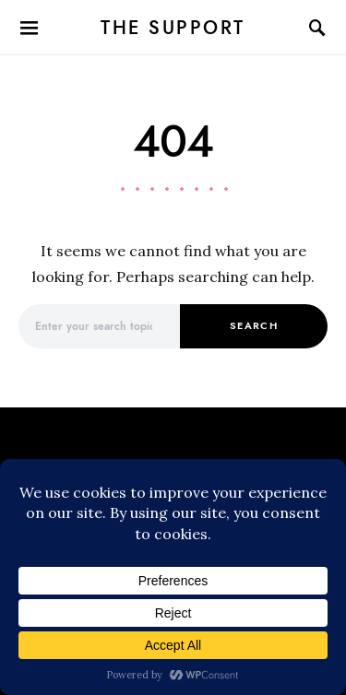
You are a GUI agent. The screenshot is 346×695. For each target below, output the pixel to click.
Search (254, 326)
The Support (173, 28)
